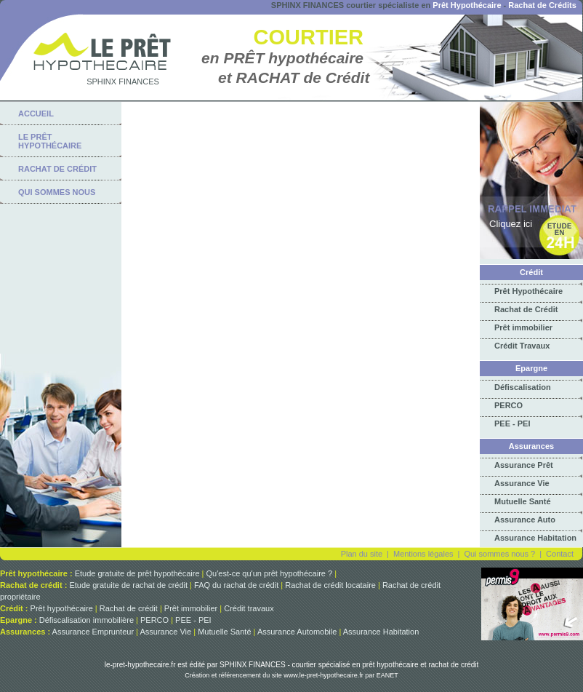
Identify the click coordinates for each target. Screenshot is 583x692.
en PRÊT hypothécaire (282, 57)
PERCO (508, 405)
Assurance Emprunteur (93, 631)
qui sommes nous (56, 192)
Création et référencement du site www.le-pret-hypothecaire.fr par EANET (291, 675)
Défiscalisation (522, 387)
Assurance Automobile (297, 631)
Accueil (36, 113)
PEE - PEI (512, 423)
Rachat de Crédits (542, 5)
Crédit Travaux (522, 345)
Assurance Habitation (535, 537)
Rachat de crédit (129, 608)
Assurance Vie (522, 483)
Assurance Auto (524, 519)
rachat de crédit (57, 168)
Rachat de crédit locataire (330, 585)
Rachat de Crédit (526, 309)
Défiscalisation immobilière (86, 620)
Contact (560, 553)
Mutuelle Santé (522, 501)
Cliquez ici (510, 223)
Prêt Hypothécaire (467, 5)
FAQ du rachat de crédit (236, 585)
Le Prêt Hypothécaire (49, 141)
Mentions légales (423, 553)
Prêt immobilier (523, 327)
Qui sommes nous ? (499, 553)
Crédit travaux (248, 608)
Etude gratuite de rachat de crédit (128, 585)
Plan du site (361, 553)
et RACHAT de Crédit (293, 77)
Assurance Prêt (523, 465)
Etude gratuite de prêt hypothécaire (137, 573)
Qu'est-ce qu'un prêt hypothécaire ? (269, 573)
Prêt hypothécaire (62, 608)
